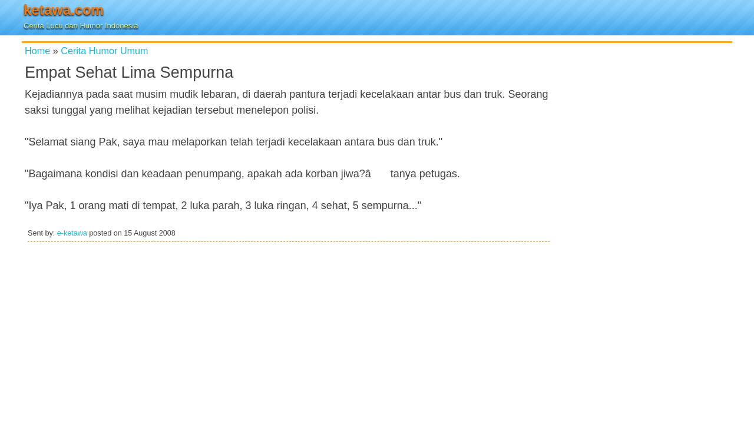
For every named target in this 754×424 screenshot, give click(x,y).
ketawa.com (64, 10)
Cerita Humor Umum (104, 50)
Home (37, 50)
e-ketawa (72, 233)
